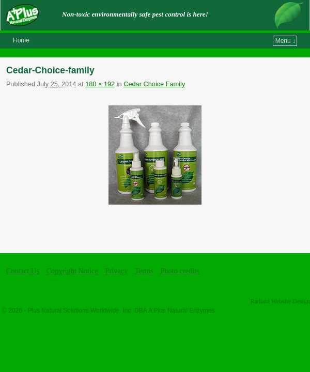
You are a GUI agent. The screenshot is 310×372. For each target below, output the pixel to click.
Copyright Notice (72, 271)
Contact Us (22, 271)
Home (21, 40)
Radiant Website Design (280, 301)
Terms (144, 271)
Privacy (116, 271)
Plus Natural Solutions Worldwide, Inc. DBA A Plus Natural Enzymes (121, 310)
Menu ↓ (285, 40)
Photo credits (179, 271)
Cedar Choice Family (154, 84)
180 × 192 (100, 84)
